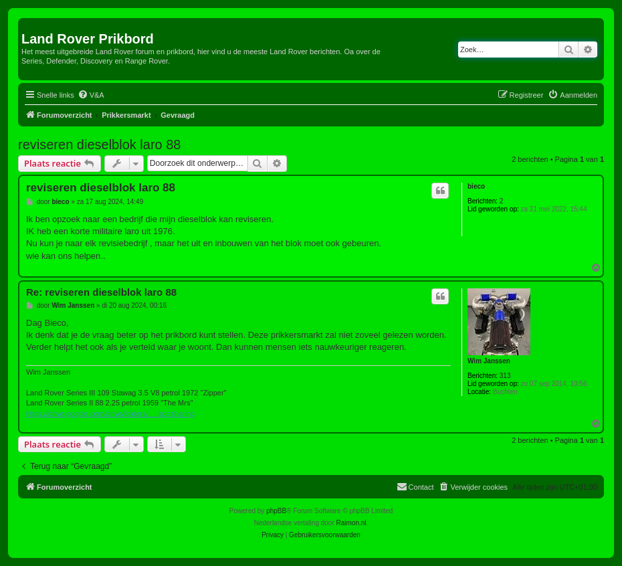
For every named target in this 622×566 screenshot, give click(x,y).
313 (505, 375)
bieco (476, 186)
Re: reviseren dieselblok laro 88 (101, 292)
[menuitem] (91, 95)
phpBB (276, 510)
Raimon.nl (351, 523)
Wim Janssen (489, 361)
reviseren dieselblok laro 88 (99, 144)
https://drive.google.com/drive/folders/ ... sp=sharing (110, 413)
